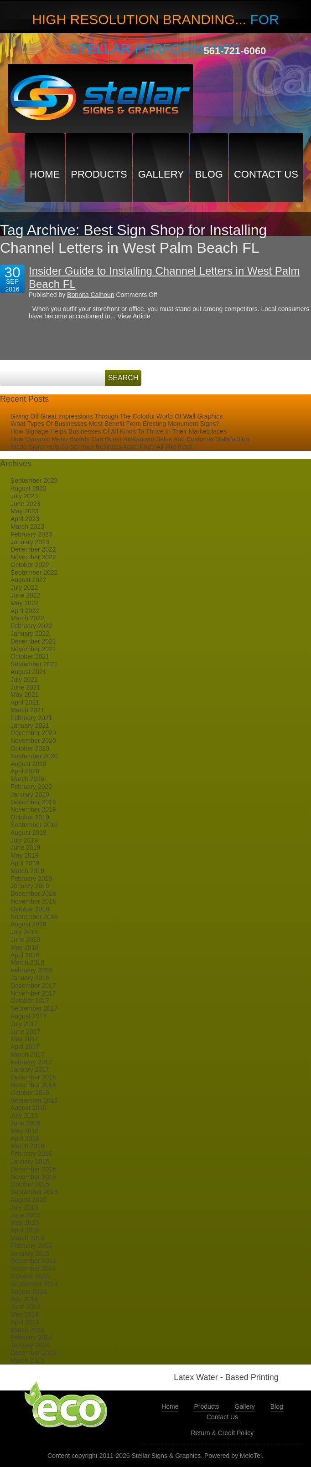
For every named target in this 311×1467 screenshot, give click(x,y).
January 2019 (29, 885)
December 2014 (33, 1260)
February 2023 (31, 534)
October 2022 (29, 564)
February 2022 (31, 625)
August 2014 (28, 1291)
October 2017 (29, 1000)
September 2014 (34, 1284)
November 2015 (33, 1177)
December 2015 (33, 1169)
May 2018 (24, 947)
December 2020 (33, 732)
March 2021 (27, 710)
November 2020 (33, 740)
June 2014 (25, 1306)
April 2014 (24, 1322)
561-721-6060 (234, 50)
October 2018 (29, 909)
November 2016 (33, 1085)
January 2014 (29, 1345)
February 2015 (31, 1245)
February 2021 (31, 717)
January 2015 (29, 1253)
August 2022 (28, 579)
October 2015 (29, 1184)
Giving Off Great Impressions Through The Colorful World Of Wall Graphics (116, 416)
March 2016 (27, 1146)
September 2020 (34, 756)
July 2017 (24, 1023)
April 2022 (24, 610)
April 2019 (24, 863)
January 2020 (29, 794)
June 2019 (25, 847)
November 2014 (33, 1268)
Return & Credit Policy (222, 1432)
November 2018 (33, 901)
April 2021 (24, 702)
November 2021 (33, 649)
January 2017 (29, 1069)
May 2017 (24, 1039)
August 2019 (28, 832)
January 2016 (29, 1161)
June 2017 (25, 1031)
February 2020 (31, 786)
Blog (209, 174)
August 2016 (28, 1107)
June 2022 (25, 595)
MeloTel (251, 1455)
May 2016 (24, 1131)
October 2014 (29, 1276)
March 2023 (27, 526)
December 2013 (33, 1352)
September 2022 (34, 572)
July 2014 (24, 1299)
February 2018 (31, 970)
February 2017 (31, 1062)
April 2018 (24, 955)
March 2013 (27, 1360)
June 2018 (25, 939)
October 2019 (29, 817)
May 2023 (24, 511)
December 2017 (33, 985)
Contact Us (266, 174)
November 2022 (33, 557)
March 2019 (27, 870)
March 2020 (27, 778)
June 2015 (25, 1215)
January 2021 (29, 725)
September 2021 (34, 664)
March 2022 (27, 618)
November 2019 (33, 809)
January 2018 (29, 977)
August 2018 (28, 924)
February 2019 (31, 878)
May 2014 (24, 1314)
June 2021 (25, 687)
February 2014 (31, 1337)
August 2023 (28, 488)
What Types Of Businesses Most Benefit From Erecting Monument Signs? (114, 423)
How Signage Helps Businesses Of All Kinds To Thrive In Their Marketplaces (118, 431)
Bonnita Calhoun (90, 294)
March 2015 (27, 1238)
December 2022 (33, 549)
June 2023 (25, 503)
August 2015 (28, 1199)
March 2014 (27, 1330)
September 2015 (34, 1192)
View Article (134, 316)
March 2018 (27, 962)
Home (45, 174)
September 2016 (34, 1100)
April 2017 (24, 1046)
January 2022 (29, 633)
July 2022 (24, 587)
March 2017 (27, 1054)
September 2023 (34, 480)
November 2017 (33, 993)
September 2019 (34, 824)
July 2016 (24, 1115)
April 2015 (24, 1230)
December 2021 (33, 641)
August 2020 (28, 763)
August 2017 (28, 1016)
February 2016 (31, 1153)
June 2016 (25, 1123)
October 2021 (29, 656)
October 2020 (29, 748)
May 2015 (24, 1222)
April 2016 (24, 1138)
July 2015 (24, 1207)
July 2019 (24, 840)
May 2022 (24, 603)
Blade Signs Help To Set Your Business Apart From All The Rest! (101, 446)
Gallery (161, 174)
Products (99, 174)
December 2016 (33, 1077)
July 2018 (24, 931)
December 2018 (33, 893)
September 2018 (34, 916)
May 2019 (24, 855)
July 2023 (24, 496)
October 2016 (29, 1092)
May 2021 (24, 694)
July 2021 (24, 679)
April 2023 (24, 518)
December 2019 (33, 802)
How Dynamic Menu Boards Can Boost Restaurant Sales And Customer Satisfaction (129, 439)
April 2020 (24, 771)
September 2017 (34, 1008)
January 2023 (29, 542)
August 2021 (28, 671)
